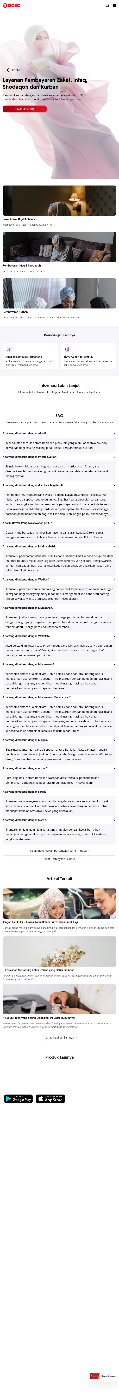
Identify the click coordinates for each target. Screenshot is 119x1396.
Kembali (13, 70)
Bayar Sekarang (24, 109)
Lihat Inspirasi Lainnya (59, 1038)
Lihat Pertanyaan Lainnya (59, 859)
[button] (59, 434)
